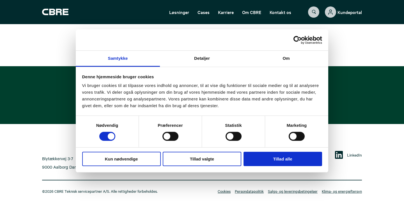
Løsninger (179, 15)
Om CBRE (251, 15)
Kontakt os (280, 15)
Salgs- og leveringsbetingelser (293, 191)
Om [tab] (286, 58)
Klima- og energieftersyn (342, 191)
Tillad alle (282, 159)
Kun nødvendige (121, 159)
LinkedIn (354, 155)
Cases (204, 15)
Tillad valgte (202, 159)
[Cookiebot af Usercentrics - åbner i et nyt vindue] (297, 40)
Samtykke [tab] (118, 58)
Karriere (226, 15)
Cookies (224, 191)
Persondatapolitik (249, 191)
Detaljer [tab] (202, 58)
